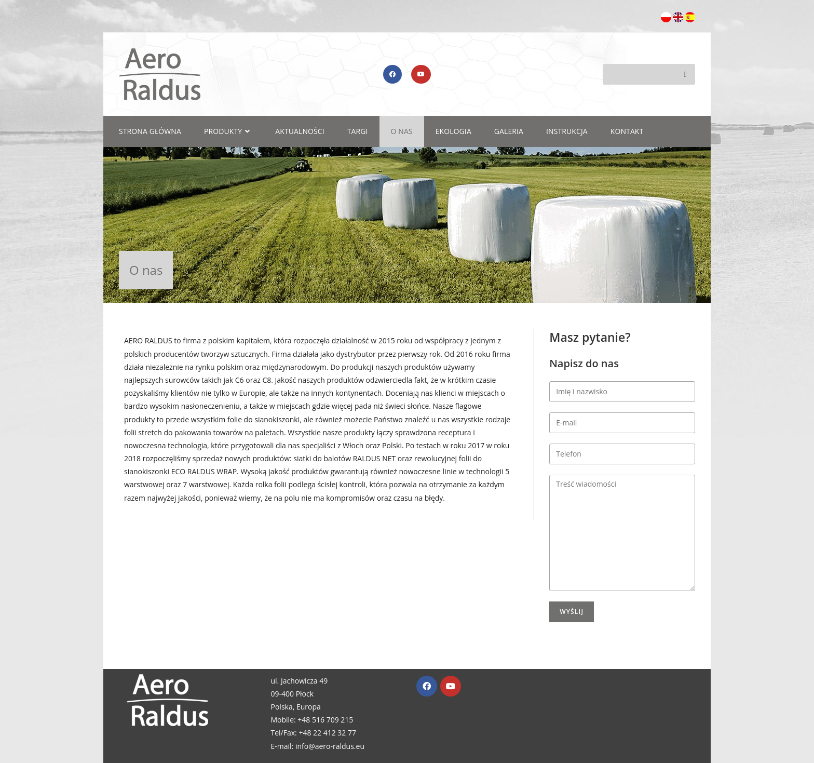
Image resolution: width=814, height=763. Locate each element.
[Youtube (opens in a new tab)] (421, 74)
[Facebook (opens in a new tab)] (392, 74)
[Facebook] (426, 686)
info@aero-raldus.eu (329, 746)
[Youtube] (450, 686)
